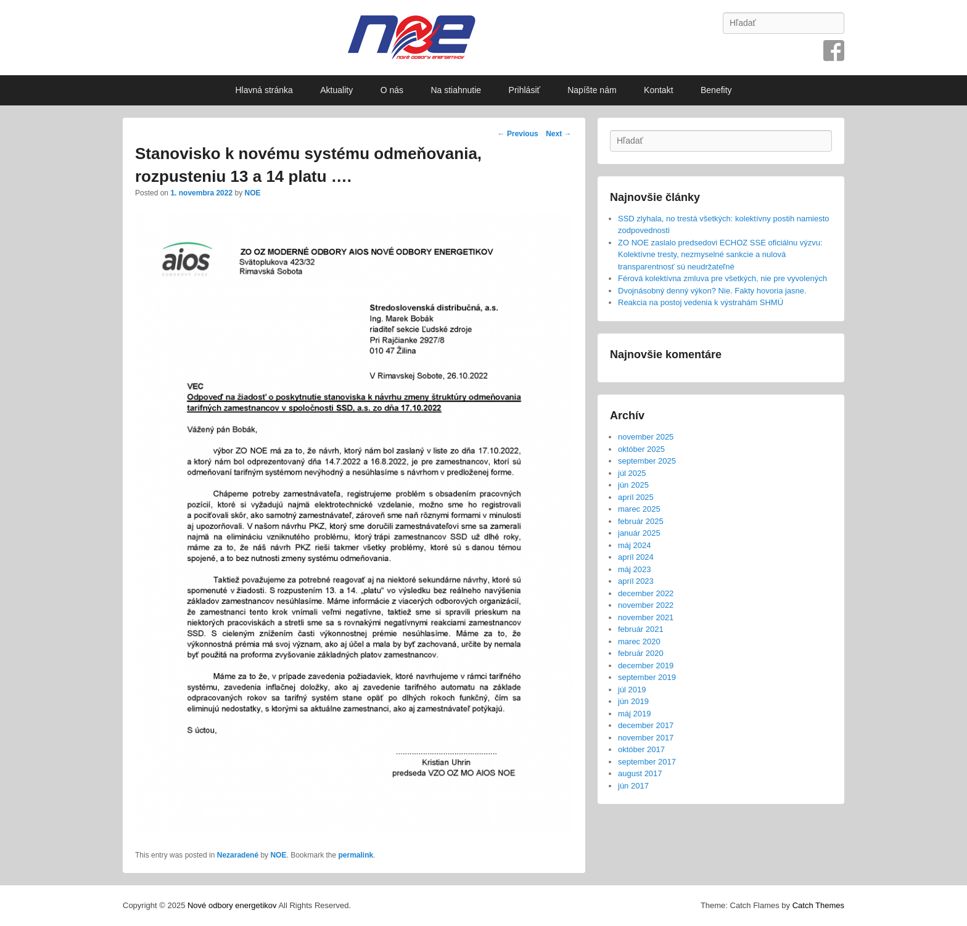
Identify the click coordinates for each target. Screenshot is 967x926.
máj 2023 (634, 569)
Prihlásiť (524, 90)
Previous (518, 133)
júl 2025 (632, 473)
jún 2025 (633, 485)
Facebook (833, 50)
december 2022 (645, 593)
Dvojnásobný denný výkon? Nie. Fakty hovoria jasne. (712, 290)
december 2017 (645, 725)
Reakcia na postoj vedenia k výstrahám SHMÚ (700, 302)
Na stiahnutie (455, 90)
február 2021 (641, 629)
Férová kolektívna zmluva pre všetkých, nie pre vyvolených (722, 278)
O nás (392, 90)
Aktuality (336, 90)
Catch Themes (818, 905)
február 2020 (641, 653)
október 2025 (641, 449)
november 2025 (645, 436)
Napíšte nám (591, 90)
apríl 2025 (636, 497)
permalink (356, 855)
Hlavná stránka (263, 90)
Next (558, 133)
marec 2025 (639, 509)
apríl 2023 (636, 581)
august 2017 (640, 773)
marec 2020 (639, 641)
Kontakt (658, 90)
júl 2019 (632, 689)
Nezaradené (237, 855)
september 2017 (647, 761)
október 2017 (641, 749)
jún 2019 (633, 701)
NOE (252, 193)
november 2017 (645, 737)
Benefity (716, 90)
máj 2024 (634, 545)
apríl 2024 (636, 557)
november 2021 (645, 617)
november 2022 (645, 605)
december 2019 (645, 665)
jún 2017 (633, 785)
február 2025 (641, 521)
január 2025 (639, 533)
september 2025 (647, 460)
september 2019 (647, 677)
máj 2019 (634, 713)
